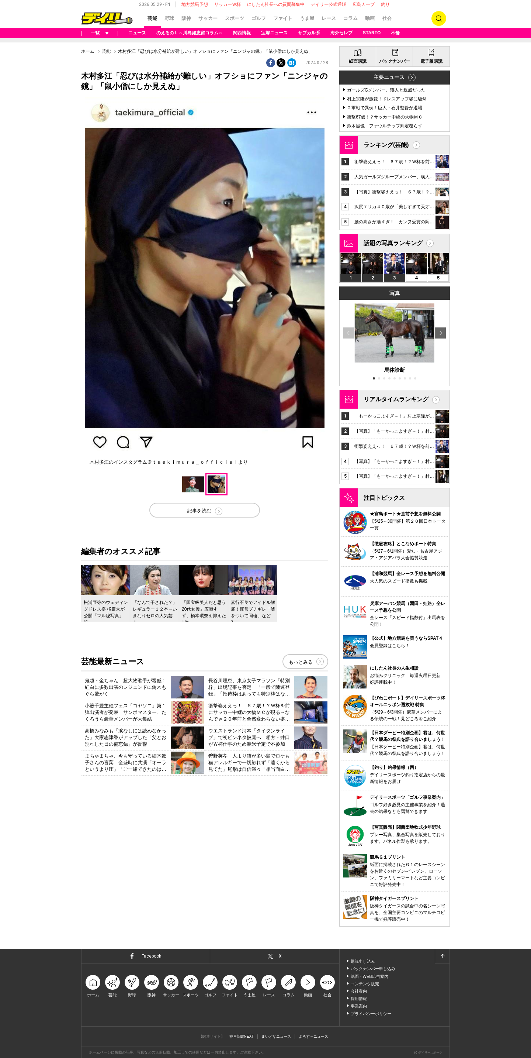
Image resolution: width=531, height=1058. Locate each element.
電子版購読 (431, 61)
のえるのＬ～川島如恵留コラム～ (189, 32)
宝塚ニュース (274, 32)
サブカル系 (309, 32)
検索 (438, 18)
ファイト (282, 18)
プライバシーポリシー (371, 1013)
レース (329, 18)
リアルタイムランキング (396, 399)
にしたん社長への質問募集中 (276, 4)
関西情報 (242, 32)
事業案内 (359, 1006)
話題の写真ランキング (393, 243)
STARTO (372, 32)
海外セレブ (341, 32)
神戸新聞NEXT (241, 1036)
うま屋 (307, 18)
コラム (350, 18)
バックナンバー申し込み (373, 968)
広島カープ (364, 4)
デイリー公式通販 (328, 4)
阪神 (186, 18)
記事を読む (199, 510)
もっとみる (301, 662)
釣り (385, 4)
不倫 (395, 32)
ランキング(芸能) (386, 145)
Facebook (151, 956)
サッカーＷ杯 (227, 4)
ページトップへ (442, 956)
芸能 (152, 18)
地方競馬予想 (194, 4)
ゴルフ (258, 18)
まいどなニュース (276, 1036)
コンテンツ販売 (365, 984)
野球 (169, 18)
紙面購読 (358, 61)
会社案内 (359, 991)
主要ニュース (389, 77)
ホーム (87, 51)
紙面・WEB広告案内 (369, 976)
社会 (387, 18)
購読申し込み (363, 961)
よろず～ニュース (313, 1036)
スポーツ (234, 18)
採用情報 (359, 998)
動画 (370, 18)
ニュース (137, 32)
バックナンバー (394, 61)
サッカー (208, 18)
